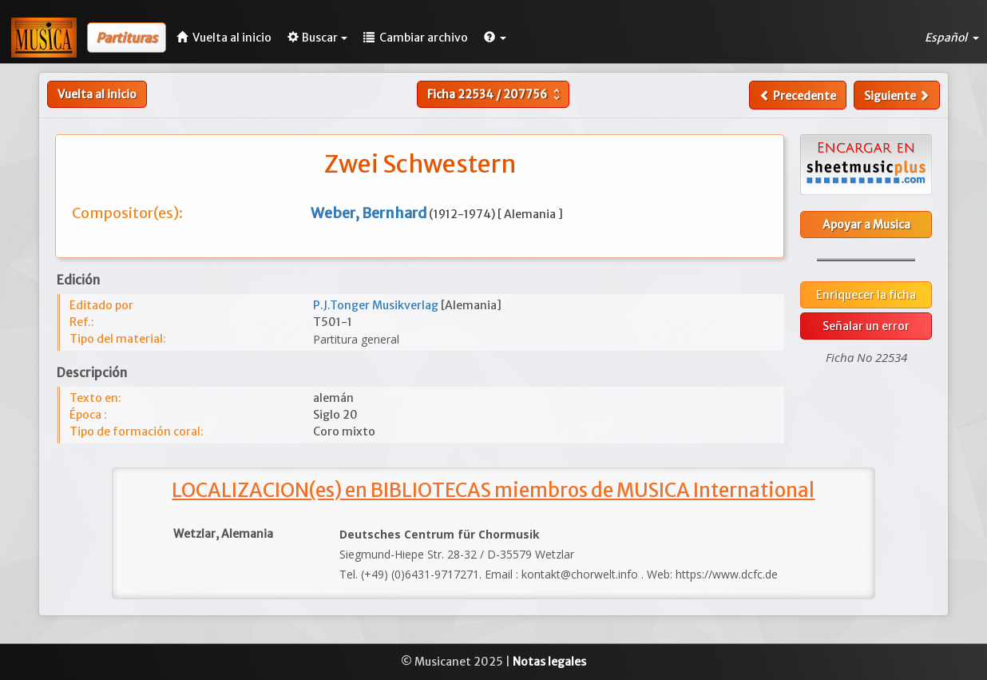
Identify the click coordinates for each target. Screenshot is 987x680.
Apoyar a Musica (866, 224)
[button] (495, 38)
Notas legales (549, 661)
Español (952, 37)
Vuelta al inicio (97, 94)
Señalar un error (866, 326)
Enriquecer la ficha (866, 295)
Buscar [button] (317, 37)
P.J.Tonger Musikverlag (377, 305)
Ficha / (495, 94)
